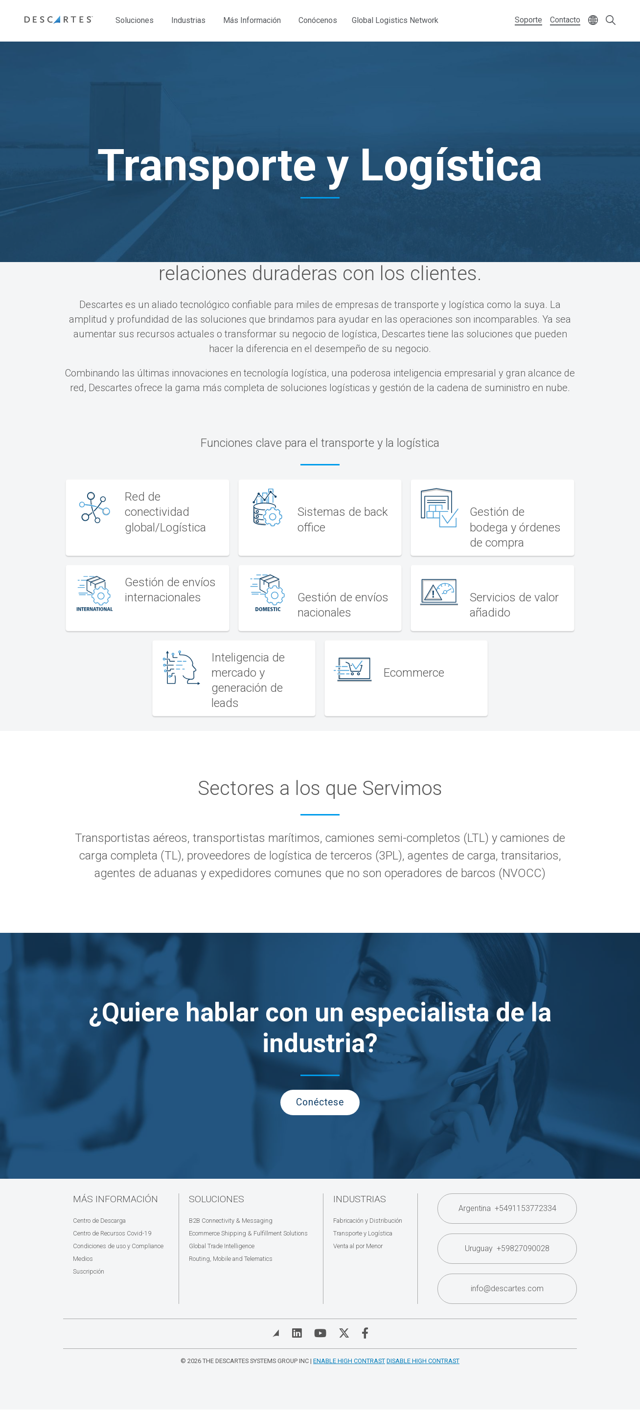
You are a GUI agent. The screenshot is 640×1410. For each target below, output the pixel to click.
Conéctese (320, 1102)
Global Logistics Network (395, 20)
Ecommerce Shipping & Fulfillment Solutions (248, 1233)
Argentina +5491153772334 (507, 1208)
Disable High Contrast (423, 1361)
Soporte (528, 19)
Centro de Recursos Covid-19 (112, 1233)
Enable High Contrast (349, 1361)
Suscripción (88, 1271)
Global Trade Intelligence (221, 1246)
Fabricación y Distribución (367, 1220)
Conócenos (317, 20)
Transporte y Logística (362, 1233)
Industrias (188, 20)
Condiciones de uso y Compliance (118, 1246)
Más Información (252, 20)
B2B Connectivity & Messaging (231, 1220)
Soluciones (134, 20)
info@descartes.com (507, 1288)
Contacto (565, 19)
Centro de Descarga (99, 1220)
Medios (83, 1258)
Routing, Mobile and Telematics (231, 1258)
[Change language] (593, 20)
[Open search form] (611, 20)
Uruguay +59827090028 (507, 1248)
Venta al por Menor (358, 1246)
